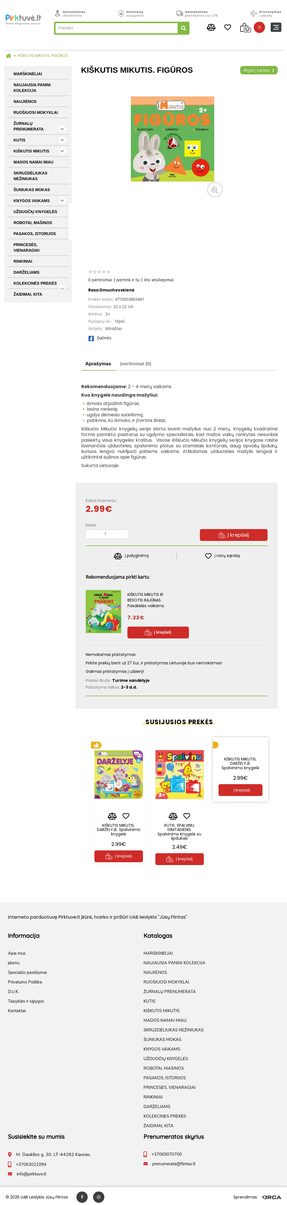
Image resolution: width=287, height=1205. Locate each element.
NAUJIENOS (25, 101)
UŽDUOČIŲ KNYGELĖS (35, 211)
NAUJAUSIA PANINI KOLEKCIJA (32, 88)
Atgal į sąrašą (259, 70)
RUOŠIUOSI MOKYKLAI (36, 112)
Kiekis (91, 525)
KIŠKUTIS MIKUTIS (40, 150)
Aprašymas (98, 363)
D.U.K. (13, 989)
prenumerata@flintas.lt (173, 1162)
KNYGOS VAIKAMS (40, 200)
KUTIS (40, 139)
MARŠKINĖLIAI (28, 74)
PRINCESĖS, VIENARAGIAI (26, 247)
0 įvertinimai (100, 279)
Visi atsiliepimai (159, 279)
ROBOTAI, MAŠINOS (33, 222)
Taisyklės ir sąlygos (26, 999)
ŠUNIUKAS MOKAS (32, 189)
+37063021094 (31, 1162)
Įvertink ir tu (128, 279)
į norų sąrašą (222, 556)
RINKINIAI (23, 261)
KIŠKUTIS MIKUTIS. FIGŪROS (43, 55)
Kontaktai (17, 1009)
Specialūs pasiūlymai (27, 970)
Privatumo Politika (25, 980)
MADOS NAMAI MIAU (34, 162)
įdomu (13, 961)
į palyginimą (131, 556)
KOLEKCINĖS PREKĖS (40, 285)
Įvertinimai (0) (135, 363)
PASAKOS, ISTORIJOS (35, 233)
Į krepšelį (233, 534)
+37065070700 (166, 1152)
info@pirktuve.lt (31, 1172)
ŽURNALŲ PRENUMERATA (40, 126)
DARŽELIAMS (26, 272)
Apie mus (17, 951)
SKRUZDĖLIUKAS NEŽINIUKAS (30, 176)
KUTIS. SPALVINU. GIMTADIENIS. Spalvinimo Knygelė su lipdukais (179, 827)
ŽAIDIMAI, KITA (28, 294)
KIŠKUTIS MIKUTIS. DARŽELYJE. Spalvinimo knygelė (119, 825)
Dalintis (99, 338)
